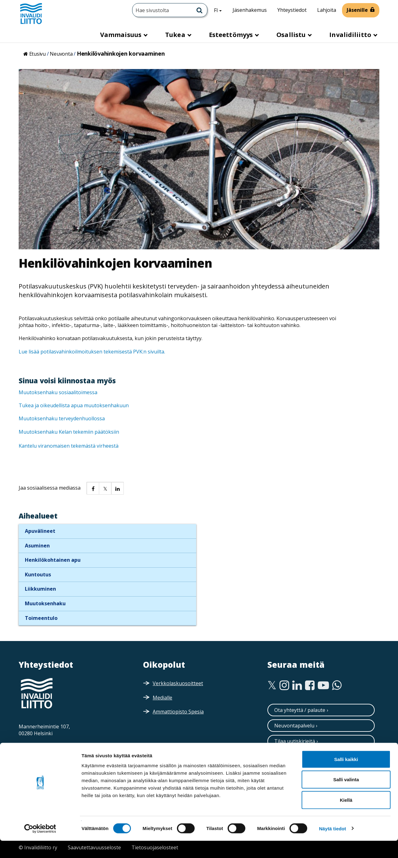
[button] (92, 488)
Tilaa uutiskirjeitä (294, 741)
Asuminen (37, 545)
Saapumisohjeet (47, 746)
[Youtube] (323, 685)
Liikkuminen (40, 588)
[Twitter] (271, 685)
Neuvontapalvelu (294, 725)
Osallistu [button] (291, 34)
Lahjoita (326, 10)
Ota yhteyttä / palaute (299, 710)
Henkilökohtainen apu (53, 559)
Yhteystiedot (292, 10)
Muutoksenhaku (45, 603)
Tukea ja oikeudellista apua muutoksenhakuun (74, 405)
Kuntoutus (38, 574)
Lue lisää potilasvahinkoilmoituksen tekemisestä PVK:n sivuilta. (92, 351)
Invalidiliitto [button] (351, 34)
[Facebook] (310, 685)
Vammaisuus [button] (121, 34)
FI (220, 10)
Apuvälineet (40, 531)
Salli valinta (346, 797)
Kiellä (346, 817)
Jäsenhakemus (250, 10)
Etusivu (37, 53)
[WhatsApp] (337, 685)
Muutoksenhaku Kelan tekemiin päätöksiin (69, 431)
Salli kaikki (346, 776)
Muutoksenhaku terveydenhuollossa (62, 418)
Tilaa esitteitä (290, 757)
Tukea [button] (176, 34)
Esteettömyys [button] (231, 34)
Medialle (162, 697)
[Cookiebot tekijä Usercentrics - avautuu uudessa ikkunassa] (40, 846)
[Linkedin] (297, 685)
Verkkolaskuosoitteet (178, 683)
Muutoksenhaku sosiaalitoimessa (59, 392)
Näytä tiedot (332, 845)
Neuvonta (61, 53)
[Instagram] (284, 685)
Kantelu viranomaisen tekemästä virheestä (68, 445)
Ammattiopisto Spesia (178, 711)
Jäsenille (357, 10)
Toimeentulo (41, 618)
